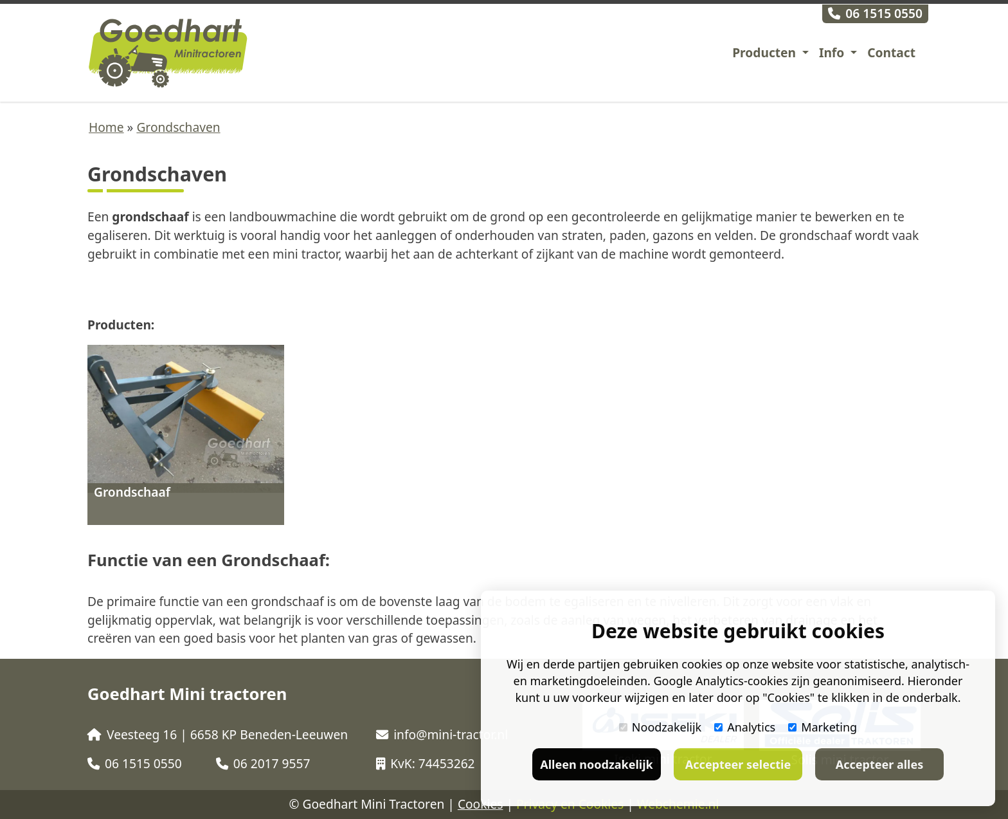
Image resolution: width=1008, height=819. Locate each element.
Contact (891, 52)
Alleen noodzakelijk (596, 764)
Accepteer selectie (738, 764)
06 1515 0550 (875, 13)
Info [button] (833, 52)
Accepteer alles (879, 764)
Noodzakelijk (660, 727)
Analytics (744, 727)
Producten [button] (765, 52)
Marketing (822, 727)
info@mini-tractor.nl (442, 734)
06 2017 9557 (263, 763)
